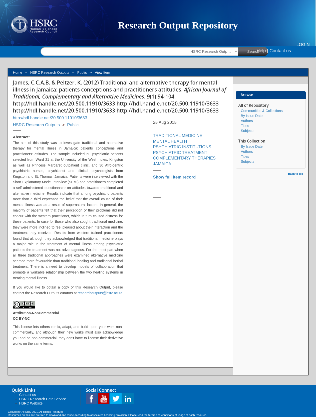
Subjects (247, 131)
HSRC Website (31, 403)
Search (257, 51)
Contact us (280, 50)
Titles (245, 126)
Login (303, 44)
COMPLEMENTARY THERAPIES (184, 158)
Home (17, 72)
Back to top (295, 173)
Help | (262, 50)
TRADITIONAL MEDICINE (177, 135)
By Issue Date (252, 116)
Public (82, 72)
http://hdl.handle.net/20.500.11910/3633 (50, 118)
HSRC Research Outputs (49, 72)
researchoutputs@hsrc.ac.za (100, 293)
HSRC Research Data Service (42, 399)
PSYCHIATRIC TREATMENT (180, 152)
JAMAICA (162, 164)
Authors (247, 121)
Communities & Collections (262, 111)
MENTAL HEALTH (170, 141)
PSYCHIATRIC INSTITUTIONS (182, 146)
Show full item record (174, 177)
